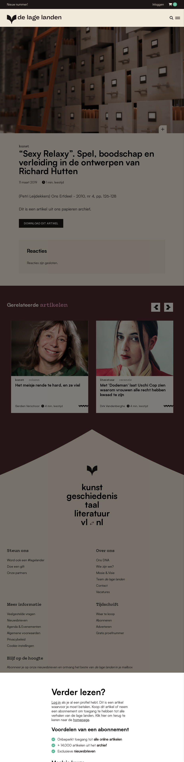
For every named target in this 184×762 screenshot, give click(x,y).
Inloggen (158, 4)
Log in (56, 702)
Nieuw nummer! (17, 4)
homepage (81, 720)
